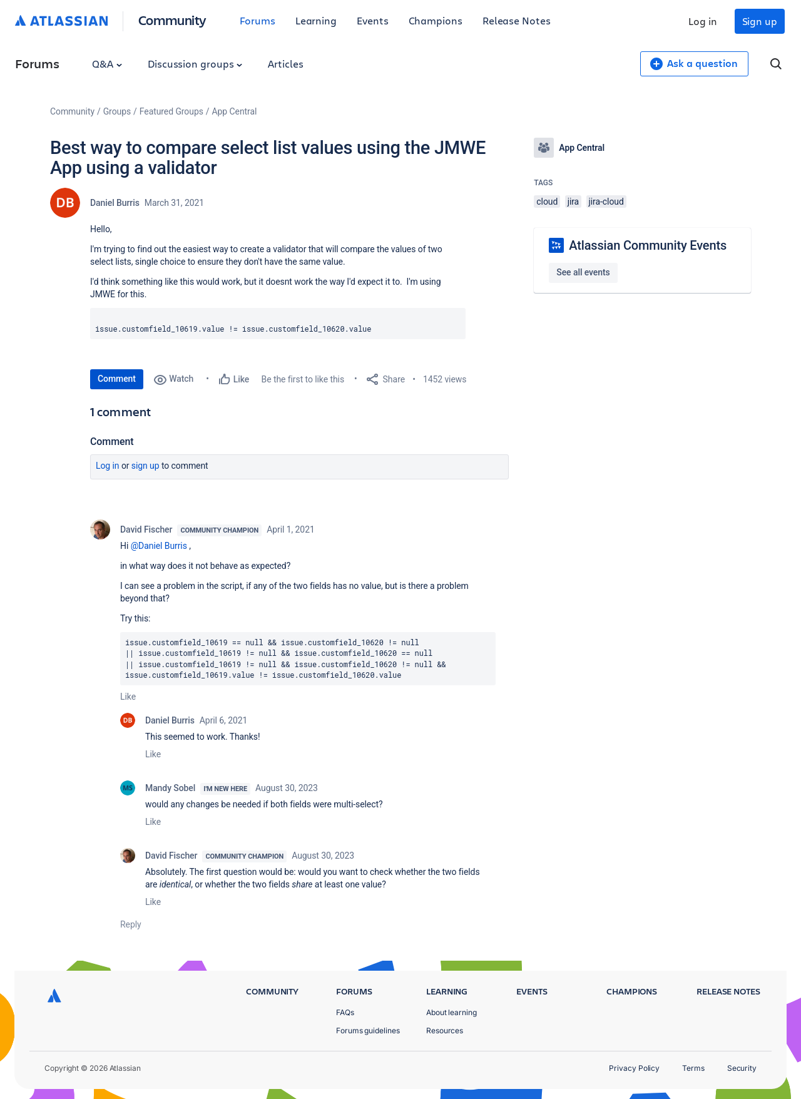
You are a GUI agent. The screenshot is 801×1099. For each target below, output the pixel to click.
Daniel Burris (115, 203)
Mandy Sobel (170, 788)
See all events (583, 272)
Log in (702, 21)
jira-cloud (606, 202)
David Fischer (146, 529)
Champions (435, 20)
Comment (117, 379)
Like (128, 697)
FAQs (345, 1012)
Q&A (107, 63)
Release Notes (516, 20)
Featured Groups (171, 111)
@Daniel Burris (159, 546)
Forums (257, 20)
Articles (285, 63)
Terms (693, 1068)
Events (373, 20)
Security (742, 1068)
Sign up (759, 21)
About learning (451, 1012)
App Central (234, 111)
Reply (130, 924)
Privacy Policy (634, 1068)
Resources (444, 1030)
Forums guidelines (368, 1030)
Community (172, 20)
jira (573, 202)
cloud (547, 202)
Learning (316, 20)
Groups (117, 111)
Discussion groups (195, 63)
